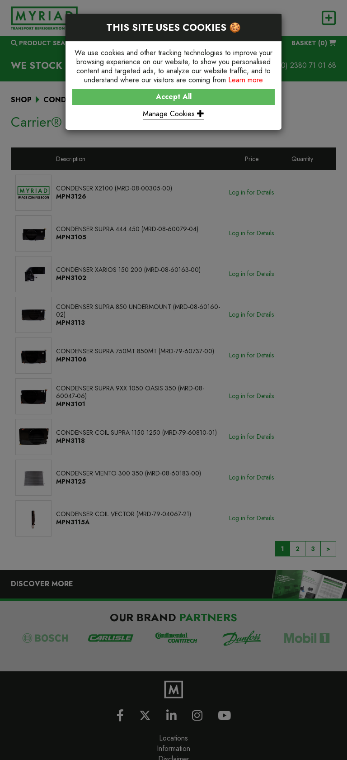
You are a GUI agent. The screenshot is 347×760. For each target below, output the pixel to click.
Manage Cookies (173, 114)
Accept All (174, 96)
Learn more (245, 80)
